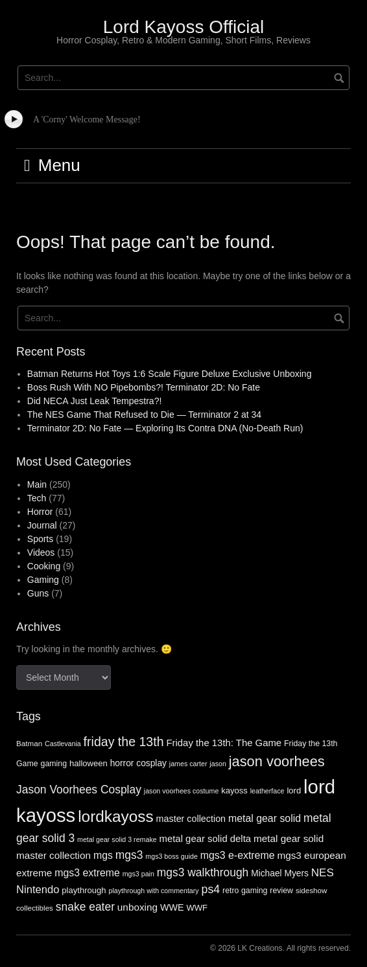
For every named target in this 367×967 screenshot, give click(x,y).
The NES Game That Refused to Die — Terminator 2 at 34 (144, 414)
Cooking (43, 566)
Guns (38, 593)
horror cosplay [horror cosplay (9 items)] (138, 763)
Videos (41, 552)
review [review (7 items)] (281, 890)
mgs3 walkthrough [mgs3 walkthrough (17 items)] (203, 872)
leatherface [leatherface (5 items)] (267, 791)
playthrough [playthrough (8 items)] (84, 890)
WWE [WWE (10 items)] (172, 907)
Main (37, 484)
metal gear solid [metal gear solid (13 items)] (264, 818)
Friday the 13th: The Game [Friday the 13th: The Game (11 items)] (223, 743)
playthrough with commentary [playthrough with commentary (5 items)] (153, 890)
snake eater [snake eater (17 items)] (85, 906)
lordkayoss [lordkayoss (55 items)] (116, 816)
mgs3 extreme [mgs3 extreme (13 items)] (87, 872)
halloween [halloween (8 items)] (88, 763)
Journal (42, 525)
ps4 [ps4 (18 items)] (211, 889)
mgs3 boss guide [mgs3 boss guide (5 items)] (171, 856)
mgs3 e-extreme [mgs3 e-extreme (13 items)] (237, 855)
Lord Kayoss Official (184, 27)
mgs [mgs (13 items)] (103, 855)
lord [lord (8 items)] (294, 790)
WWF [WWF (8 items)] (196, 908)
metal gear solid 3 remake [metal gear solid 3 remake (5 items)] (117, 839)
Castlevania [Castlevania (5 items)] (63, 743)
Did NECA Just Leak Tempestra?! (94, 401)
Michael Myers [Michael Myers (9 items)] (280, 873)
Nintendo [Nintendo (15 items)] (37, 889)
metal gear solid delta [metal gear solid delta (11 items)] (206, 839)
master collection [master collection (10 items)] (191, 818)
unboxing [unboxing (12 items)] (137, 907)
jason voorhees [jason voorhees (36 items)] (277, 761)
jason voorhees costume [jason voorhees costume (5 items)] (181, 791)
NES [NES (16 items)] (322, 873)
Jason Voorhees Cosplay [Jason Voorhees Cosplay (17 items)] (78, 789)
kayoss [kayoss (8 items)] (234, 790)
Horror (40, 511)
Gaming (43, 580)
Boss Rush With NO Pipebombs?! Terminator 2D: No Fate (143, 387)
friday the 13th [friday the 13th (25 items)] (124, 741)
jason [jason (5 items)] (217, 764)
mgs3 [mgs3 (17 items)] (129, 854)
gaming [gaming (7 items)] (54, 763)
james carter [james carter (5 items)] (188, 764)
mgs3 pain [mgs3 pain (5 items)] (138, 874)
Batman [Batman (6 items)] (29, 743)
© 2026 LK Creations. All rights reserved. (280, 948)
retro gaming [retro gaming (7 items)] (244, 890)
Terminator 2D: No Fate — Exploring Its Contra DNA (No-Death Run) (165, 428)
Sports (40, 539)
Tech (37, 498)
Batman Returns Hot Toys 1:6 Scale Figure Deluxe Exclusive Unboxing (169, 374)
